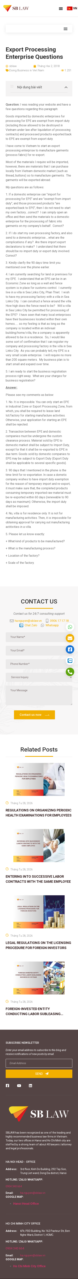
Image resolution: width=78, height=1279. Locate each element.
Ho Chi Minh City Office (29, 1266)
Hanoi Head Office (26, 1203)
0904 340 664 (14, 1186)
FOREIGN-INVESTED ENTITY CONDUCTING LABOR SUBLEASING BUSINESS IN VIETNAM (33, 1014)
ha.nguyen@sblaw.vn (32, 1192)
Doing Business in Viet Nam (26, 70)
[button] (61, 8)
